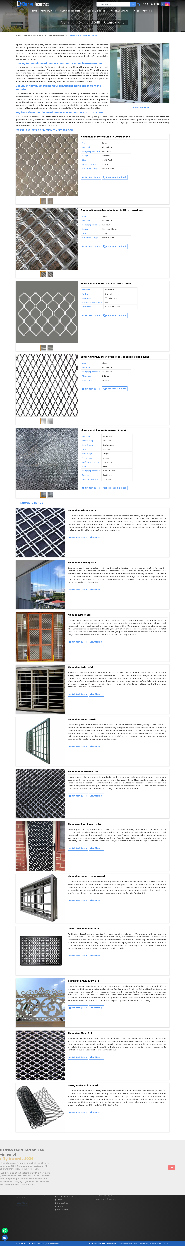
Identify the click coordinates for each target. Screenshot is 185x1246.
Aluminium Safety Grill (81, 667)
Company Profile (48, 11)
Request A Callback (114, 177)
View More (96, 537)
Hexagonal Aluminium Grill (83, 1085)
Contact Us (148, 11)
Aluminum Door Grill (79, 614)
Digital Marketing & (142, 1243)
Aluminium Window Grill (82, 510)
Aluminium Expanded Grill (83, 771)
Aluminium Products (71, 11)
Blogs (136, 11)
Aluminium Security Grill (82, 719)
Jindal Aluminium (120, 11)
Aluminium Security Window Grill (87, 876)
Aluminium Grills (58, 35)
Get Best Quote (91, 177)
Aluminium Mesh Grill (80, 1033)
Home (34, 11)
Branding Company (161, 1243)
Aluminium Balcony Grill (82, 562)
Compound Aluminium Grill (84, 980)
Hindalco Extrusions (96, 11)
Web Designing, (126, 1243)
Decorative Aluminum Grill (83, 928)
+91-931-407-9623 (148, 4)
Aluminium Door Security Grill (85, 824)
